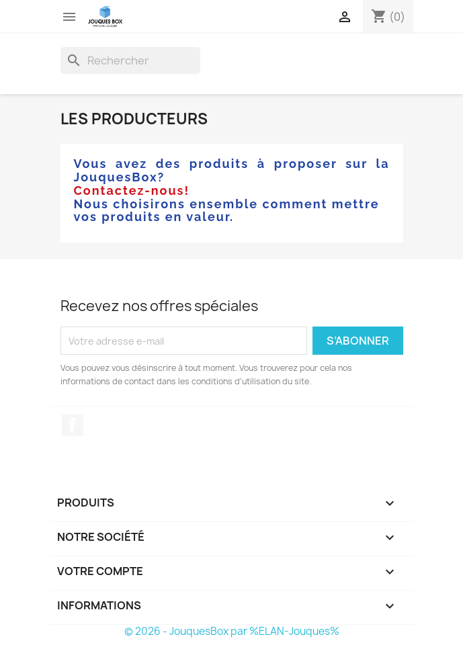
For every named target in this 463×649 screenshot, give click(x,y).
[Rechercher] (130, 60)
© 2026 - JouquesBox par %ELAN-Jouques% (231, 631)
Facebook (72, 425)
